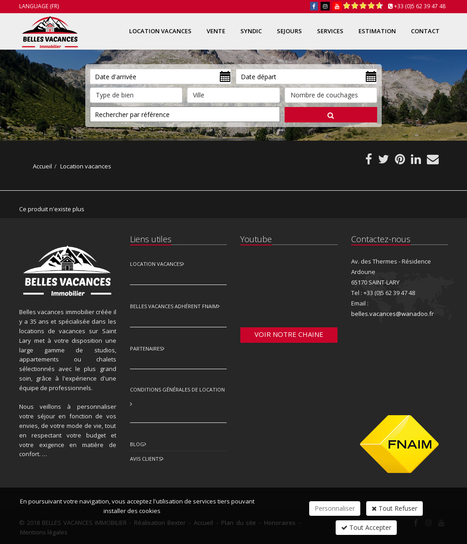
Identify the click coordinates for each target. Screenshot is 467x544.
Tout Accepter (366, 527)
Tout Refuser (394, 508)
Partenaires (146, 348)
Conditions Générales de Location (177, 389)
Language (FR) (39, 6)
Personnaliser (335, 508)
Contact (425, 31)
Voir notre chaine (288, 334)
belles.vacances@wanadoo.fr (392, 314)
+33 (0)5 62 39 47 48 (420, 6)
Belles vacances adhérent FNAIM (174, 306)
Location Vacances (156, 263)
